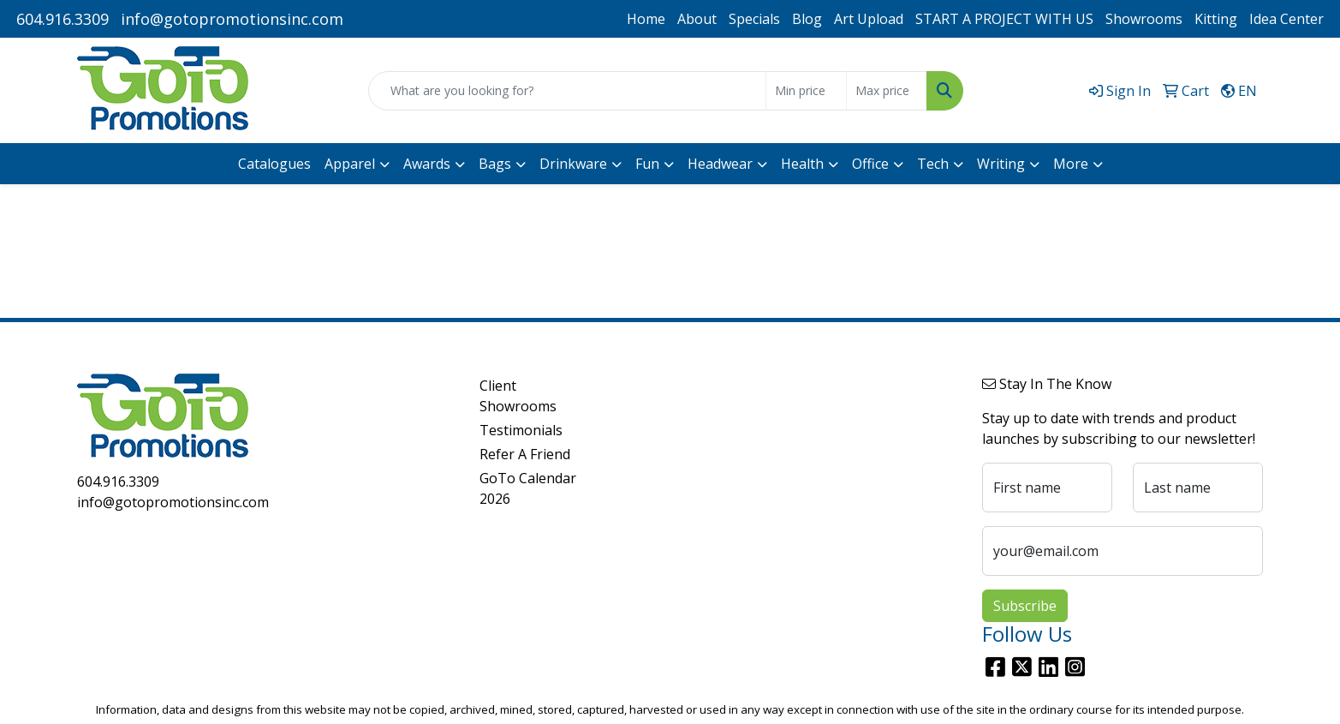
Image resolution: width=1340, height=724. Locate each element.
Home (646, 18)
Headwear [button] (720, 163)
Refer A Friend (524, 454)
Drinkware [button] (573, 163)
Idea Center (1286, 18)
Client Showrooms (518, 396)
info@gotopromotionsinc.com (232, 19)
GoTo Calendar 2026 (527, 488)
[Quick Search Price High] (886, 91)
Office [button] (870, 163)
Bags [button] (495, 163)
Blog (807, 18)
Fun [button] (647, 163)
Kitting (1215, 18)
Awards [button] (426, 163)
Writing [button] (1001, 163)
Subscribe (1025, 605)
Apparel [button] (350, 163)
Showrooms (1143, 18)
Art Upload (868, 18)
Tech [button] (933, 163)
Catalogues (274, 163)
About (697, 18)
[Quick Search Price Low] (806, 91)
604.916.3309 (62, 19)
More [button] (1070, 163)
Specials (754, 18)
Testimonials (521, 430)
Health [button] (802, 163)
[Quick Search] (566, 91)
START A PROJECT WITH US (1004, 18)
